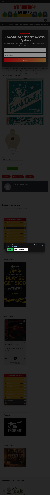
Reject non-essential (20, 249)
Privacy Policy (39, 245)
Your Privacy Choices (12, 246)
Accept (10, 249)
